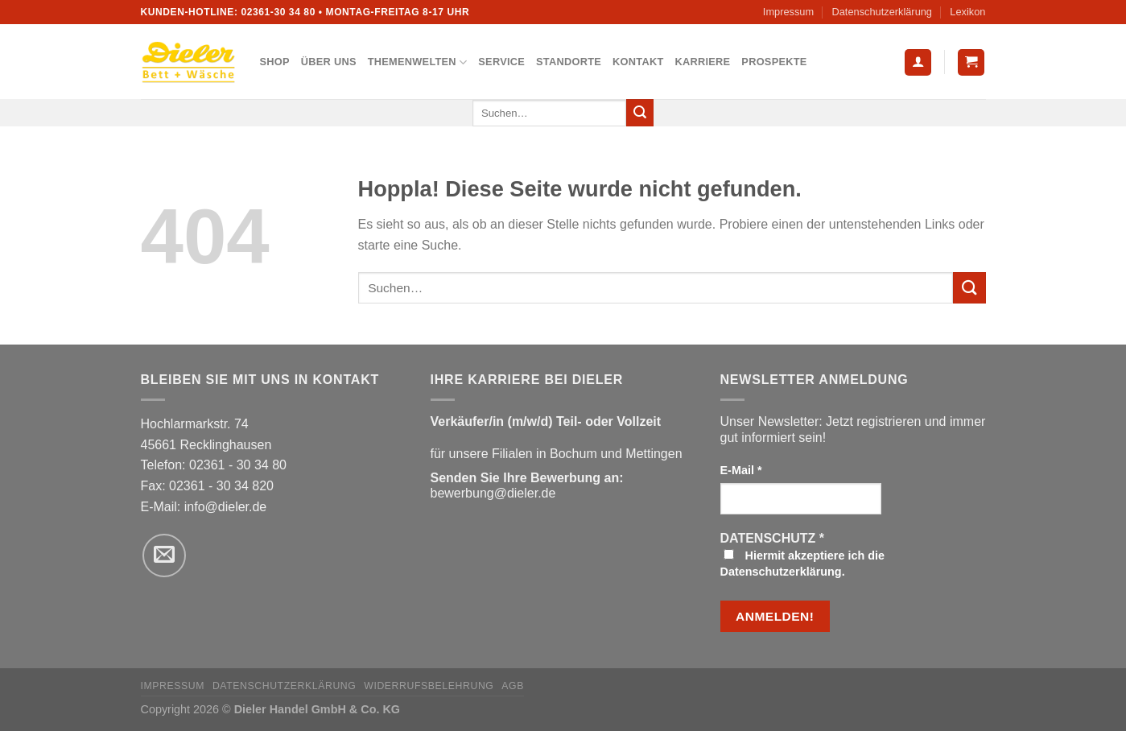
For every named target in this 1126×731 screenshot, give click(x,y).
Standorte (568, 62)
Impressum (788, 12)
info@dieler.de (225, 507)
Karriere (702, 62)
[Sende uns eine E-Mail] (164, 555)
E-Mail (741, 470)
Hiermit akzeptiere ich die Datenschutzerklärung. (802, 563)
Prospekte (773, 62)
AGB (512, 686)
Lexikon (967, 12)
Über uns (329, 62)
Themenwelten (418, 62)
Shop (275, 62)
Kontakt (637, 62)
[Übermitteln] (640, 112)
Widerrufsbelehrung (428, 686)
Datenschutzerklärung (882, 12)
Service (501, 62)
